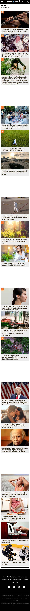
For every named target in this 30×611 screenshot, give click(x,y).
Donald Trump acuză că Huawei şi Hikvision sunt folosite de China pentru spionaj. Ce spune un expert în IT (14, 403)
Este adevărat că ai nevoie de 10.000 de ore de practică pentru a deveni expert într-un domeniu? (15, 31)
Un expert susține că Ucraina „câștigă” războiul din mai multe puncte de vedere (15, 172)
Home (2, 7)
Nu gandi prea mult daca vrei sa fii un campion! (14, 565)
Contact (25, 581)
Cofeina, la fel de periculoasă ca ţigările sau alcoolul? (15, 543)
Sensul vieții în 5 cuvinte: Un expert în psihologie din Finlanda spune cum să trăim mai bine (15, 126)
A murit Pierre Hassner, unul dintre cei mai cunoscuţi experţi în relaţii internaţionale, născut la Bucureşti (15, 451)
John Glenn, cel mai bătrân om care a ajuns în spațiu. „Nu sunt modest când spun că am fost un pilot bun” (15, 55)
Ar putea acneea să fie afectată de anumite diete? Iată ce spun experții (14, 264)
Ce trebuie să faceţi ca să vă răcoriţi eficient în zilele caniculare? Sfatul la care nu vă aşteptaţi (14, 496)
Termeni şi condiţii (7, 581)
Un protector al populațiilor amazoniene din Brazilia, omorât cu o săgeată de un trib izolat (14, 357)
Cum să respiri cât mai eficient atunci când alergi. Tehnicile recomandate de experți (15, 241)
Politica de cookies (22, 578)
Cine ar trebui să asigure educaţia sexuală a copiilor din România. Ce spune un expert (13, 427)
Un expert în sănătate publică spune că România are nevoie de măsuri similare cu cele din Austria (15, 217)
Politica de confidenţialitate (10, 578)
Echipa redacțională (17, 581)
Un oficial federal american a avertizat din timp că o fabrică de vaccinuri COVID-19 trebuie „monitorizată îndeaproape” (15, 332)
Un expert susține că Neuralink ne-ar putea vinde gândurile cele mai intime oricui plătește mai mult (15, 308)
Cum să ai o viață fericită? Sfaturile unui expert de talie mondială (13, 150)
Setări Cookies (15, 584)
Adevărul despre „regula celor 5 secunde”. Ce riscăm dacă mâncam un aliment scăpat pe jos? (14, 519)
